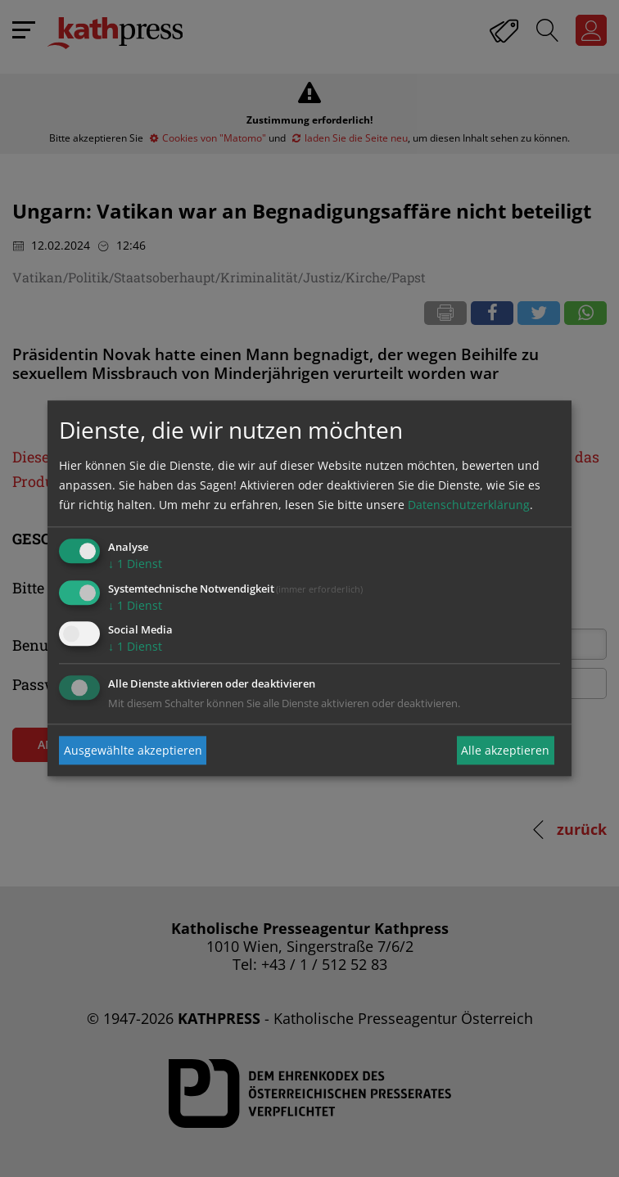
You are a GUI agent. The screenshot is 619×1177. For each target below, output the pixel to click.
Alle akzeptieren (505, 750)
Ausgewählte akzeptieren (133, 750)
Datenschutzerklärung (469, 504)
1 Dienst (135, 563)
